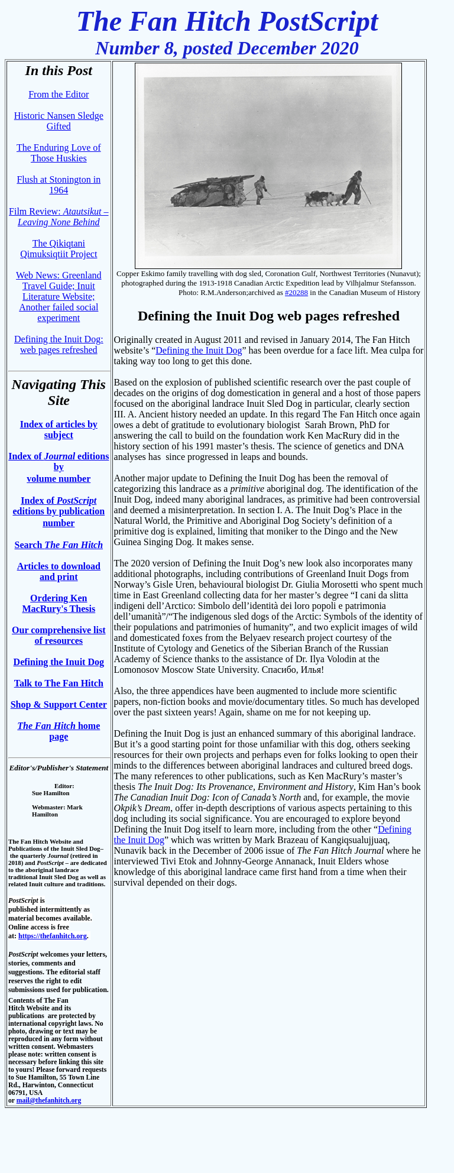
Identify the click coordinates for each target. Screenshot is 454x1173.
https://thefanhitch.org (52, 936)
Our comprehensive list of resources (59, 635)
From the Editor (58, 94)
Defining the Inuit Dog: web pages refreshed (58, 344)
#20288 (296, 292)
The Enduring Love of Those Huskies (59, 152)
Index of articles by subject (59, 429)
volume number (58, 479)
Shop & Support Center (59, 704)
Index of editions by (58, 461)
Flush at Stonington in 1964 (58, 184)
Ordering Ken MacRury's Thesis (58, 603)
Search (59, 545)
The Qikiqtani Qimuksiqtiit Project (58, 248)
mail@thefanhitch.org (49, 1100)
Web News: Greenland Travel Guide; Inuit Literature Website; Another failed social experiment (58, 296)
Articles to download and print (58, 571)
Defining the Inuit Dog (59, 662)
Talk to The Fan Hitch (58, 683)
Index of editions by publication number (58, 511)
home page (58, 731)
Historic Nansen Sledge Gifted (58, 121)
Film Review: (58, 216)
